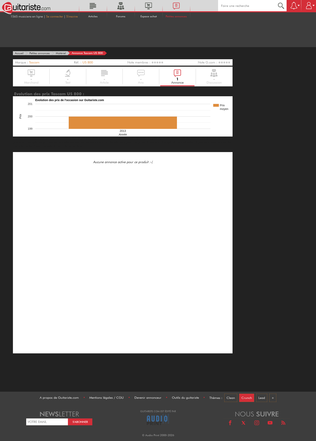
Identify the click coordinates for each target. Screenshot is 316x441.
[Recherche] (281, 5)
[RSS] (283, 423)
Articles (93, 16)
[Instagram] (256, 423)
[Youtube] (270, 423)
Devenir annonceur (147, 398)
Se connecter (54, 16)
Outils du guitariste (185, 398)
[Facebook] (230, 423)
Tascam (34, 62)
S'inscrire (72, 16)
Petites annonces (176, 16)
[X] (243, 423)
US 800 (87, 62)
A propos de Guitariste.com (59, 398)
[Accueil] (19, 53)
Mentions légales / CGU (106, 398)
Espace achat (148, 16)
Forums (120, 16)
